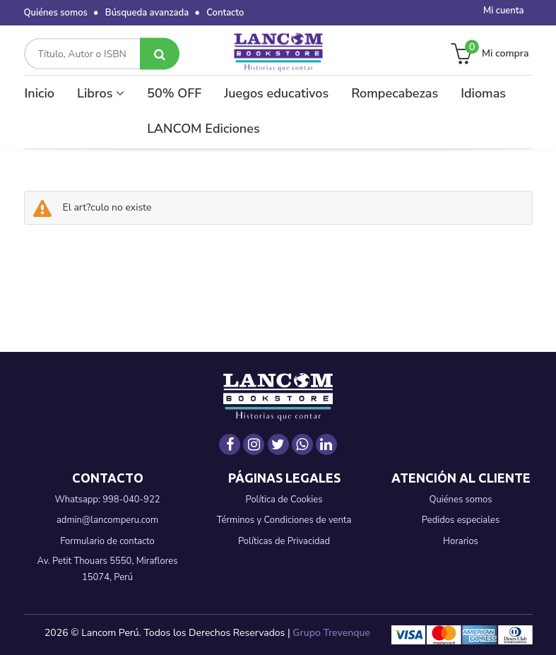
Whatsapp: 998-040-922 (107, 499)
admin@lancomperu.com (107, 520)
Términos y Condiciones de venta (284, 520)
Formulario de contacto (107, 541)
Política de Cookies (283, 499)
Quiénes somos (56, 12)
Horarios (460, 541)
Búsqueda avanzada (147, 12)
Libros (100, 93)
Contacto (225, 12)
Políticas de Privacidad (284, 541)
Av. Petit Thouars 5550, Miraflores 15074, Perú (107, 569)
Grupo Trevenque (331, 632)
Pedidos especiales (460, 520)
